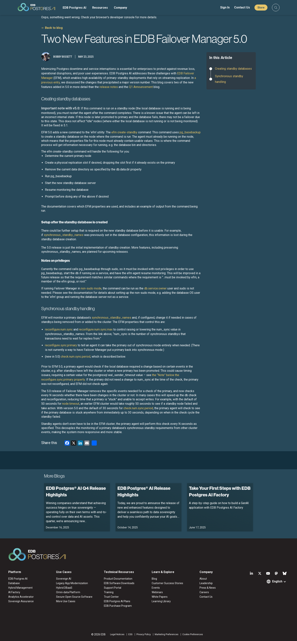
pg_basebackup (190, 132)
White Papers (160, 596)
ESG (130, 634)
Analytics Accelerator (21, 596)
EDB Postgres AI (74, 7)
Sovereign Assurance (21, 601)
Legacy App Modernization (72, 583)
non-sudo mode (91, 288)
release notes (109, 87)
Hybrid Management (20, 587)
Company (120, 7)
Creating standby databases (233, 68)
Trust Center (111, 596)
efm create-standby (124, 132)
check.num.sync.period (75, 356)
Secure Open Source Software (74, 596)
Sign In (225, 7)
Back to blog (54, 28)
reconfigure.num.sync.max (96, 329)
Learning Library (161, 601)
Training (108, 592)
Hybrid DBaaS (64, 587)
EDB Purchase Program (118, 605)
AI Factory (14, 592)
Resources (100, 7)
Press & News (208, 587)
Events (156, 587)
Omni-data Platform (68, 592)
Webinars (157, 592)
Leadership (206, 583)
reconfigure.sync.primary (61, 345)
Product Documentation (118, 578)
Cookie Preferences (192, 634)
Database (14, 583)
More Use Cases (65, 601)
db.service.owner (155, 288)
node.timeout (70, 403)
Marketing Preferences (166, 634)
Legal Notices (117, 634)
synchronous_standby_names (63, 235)
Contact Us (242, 7)
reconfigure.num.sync (59, 329)
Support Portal (112, 587)
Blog (154, 578)
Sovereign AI (63, 578)
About (203, 578)
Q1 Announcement (141, 87)
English (277, 581)
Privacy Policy (143, 634)
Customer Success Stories (167, 583)
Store (260, 7)
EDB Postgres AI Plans (117, 601)
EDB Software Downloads (119, 583)
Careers (204, 592)
